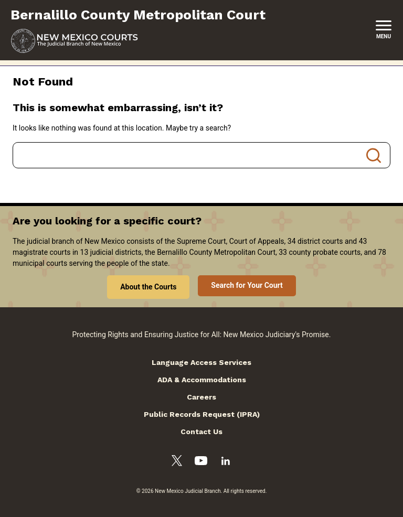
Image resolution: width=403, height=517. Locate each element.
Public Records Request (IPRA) (202, 414)
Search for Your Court (247, 285)
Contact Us (201, 431)
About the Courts (148, 287)
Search (373, 155)
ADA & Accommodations (201, 379)
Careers (201, 397)
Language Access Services (201, 362)
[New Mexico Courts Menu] (384, 29)
